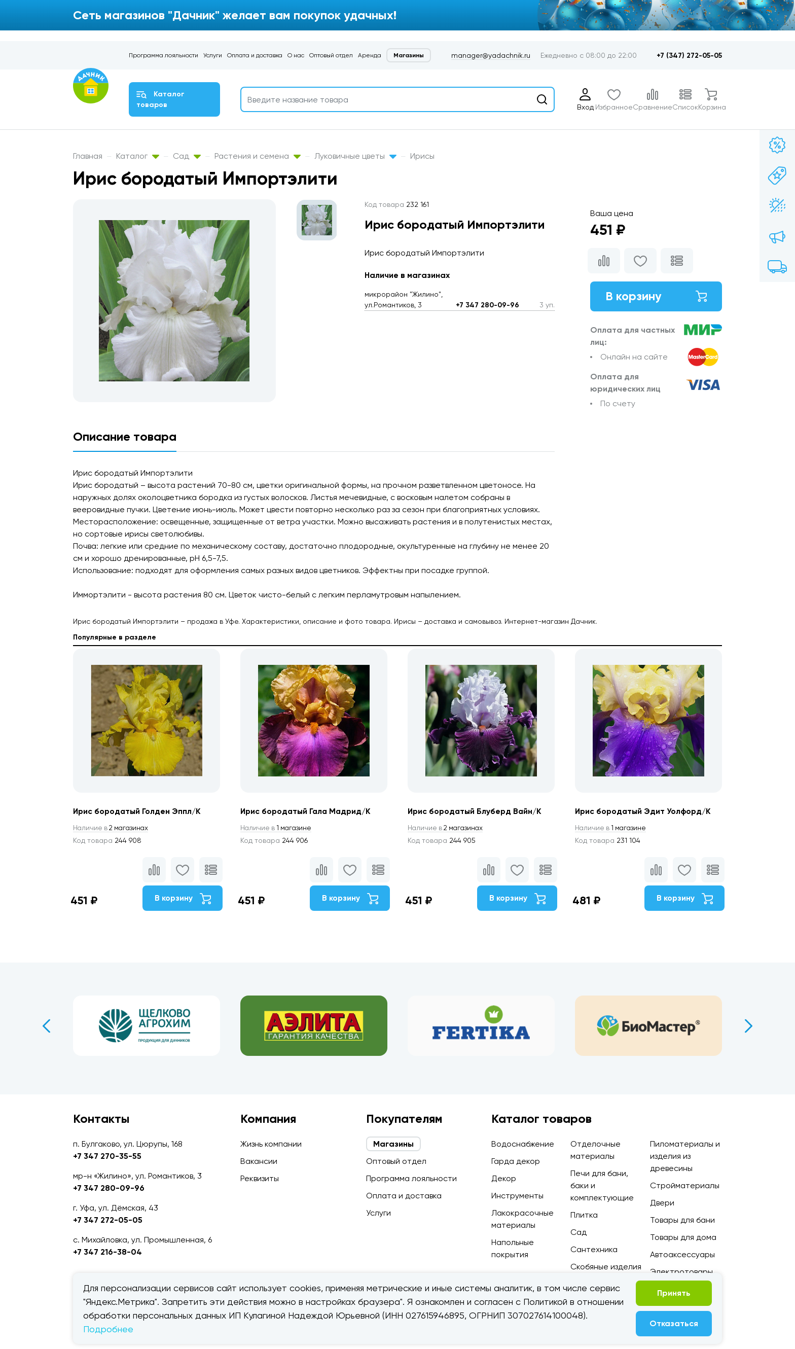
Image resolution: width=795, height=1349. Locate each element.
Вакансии (258, 1161)
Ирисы (422, 156)
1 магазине (277, 828)
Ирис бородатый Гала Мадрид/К (307, 811)
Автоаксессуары (682, 1254)
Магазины (408, 55)
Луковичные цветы (355, 156)
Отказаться (673, 1323)
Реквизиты (259, 1178)
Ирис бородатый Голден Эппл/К (138, 811)
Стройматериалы (684, 1185)
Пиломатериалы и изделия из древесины (685, 1156)
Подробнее (108, 1329)
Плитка (584, 1215)
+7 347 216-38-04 (107, 1252)
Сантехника (594, 1249)
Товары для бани (682, 1220)
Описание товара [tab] (124, 436)
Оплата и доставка (254, 55)
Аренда (369, 55)
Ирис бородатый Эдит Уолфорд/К (644, 811)
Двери (662, 1203)
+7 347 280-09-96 (487, 305)
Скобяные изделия (605, 1266)
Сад (187, 156)
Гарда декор (515, 1161)
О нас (295, 55)
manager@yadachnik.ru (490, 55)
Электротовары (681, 1271)
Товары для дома (683, 1237)
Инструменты (517, 1195)
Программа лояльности (163, 55)
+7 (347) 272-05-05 (689, 55)
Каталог (137, 156)
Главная (87, 156)
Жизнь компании (271, 1144)
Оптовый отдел (331, 55)
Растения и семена (257, 156)
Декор (503, 1178)
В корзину (656, 296)
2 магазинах (112, 828)
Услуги (212, 55)
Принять (674, 1293)
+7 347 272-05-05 (107, 1220)
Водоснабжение (522, 1144)
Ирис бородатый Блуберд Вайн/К (476, 811)
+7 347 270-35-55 (107, 1156)
